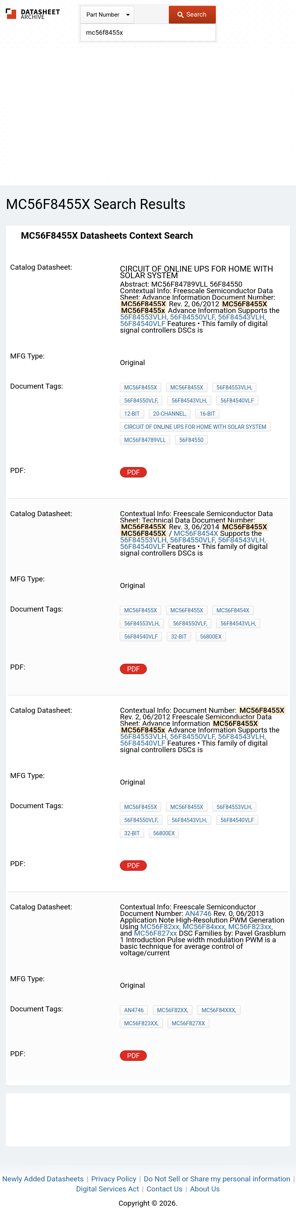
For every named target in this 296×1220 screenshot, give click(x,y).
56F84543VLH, (242, 317)
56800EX (211, 637)
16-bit (207, 414)
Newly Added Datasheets (43, 1178)
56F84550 (191, 440)
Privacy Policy (113, 1178)
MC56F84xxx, (204, 926)
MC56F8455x (186, 807)
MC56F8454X (196, 533)
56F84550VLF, (193, 317)
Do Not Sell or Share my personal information (217, 1178)
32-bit (179, 637)
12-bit (132, 414)
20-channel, (169, 414)
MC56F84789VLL (145, 440)
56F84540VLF (142, 323)
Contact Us (164, 1188)
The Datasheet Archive (33, 13)
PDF (133, 472)
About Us (205, 1188)
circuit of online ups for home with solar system (195, 427)
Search (191, 14)
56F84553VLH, (144, 317)
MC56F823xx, (250, 926)
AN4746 (198, 913)
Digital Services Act (107, 1188)
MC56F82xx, (160, 926)
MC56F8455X (140, 387)
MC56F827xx (155, 933)
